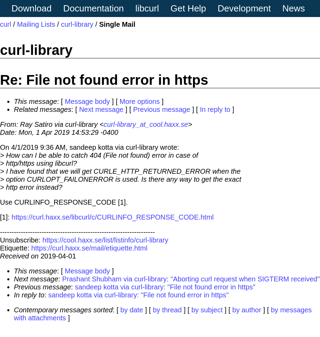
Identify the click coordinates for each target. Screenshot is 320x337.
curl (5, 24)
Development (244, 8)
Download (31, 8)
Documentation (93, 8)
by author (246, 310)
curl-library (77, 24)
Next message (101, 109)
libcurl (147, 8)
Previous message (162, 109)
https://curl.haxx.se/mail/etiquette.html (89, 248)
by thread (167, 310)
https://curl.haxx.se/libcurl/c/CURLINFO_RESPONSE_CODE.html (112, 217)
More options (140, 101)
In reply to (215, 109)
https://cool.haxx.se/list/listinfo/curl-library (105, 240)
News (294, 8)
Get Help (188, 8)
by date (131, 310)
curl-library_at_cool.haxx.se (145, 124)
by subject (206, 310)
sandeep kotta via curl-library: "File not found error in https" (165, 287)
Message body (87, 101)
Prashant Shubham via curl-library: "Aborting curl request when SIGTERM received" (191, 279)
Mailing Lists (36, 24)
